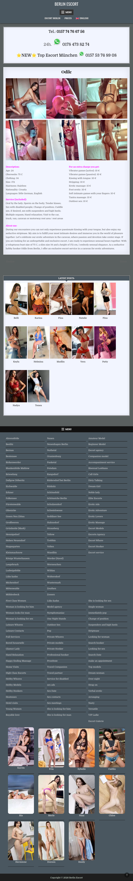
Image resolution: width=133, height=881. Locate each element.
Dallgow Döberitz (15, 480)
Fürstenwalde (13, 504)
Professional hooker (58, 654)
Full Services (13, 637)
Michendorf (12, 582)
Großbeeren (12, 522)
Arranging (93, 697)
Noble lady (94, 492)
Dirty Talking (95, 480)
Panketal (51, 462)
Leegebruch (12, 564)
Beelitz (9, 444)
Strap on (92, 685)
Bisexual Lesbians (98, 468)
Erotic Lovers (95, 516)
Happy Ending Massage (18, 661)
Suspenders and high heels (102, 624)
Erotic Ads (93, 504)
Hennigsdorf (12, 534)
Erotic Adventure (97, 510)
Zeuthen (51, 588)
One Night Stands (56, 618)
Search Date (94, 654)
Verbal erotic (95, 691)
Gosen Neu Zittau (15, 516)
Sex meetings (54, 703)
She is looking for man (59, 715)
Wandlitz (52, 552)
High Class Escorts (16, 673)
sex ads (51, 685)
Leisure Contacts (15, 630)
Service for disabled (58, 679)
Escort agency (96, 450)
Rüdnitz (51, 486)
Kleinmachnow (14, 552)
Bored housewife (15, 643)
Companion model (98, 456)
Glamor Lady (13, 648)
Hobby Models (13, 685)
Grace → (125, 261)
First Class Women (16, 600)
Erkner (9, 492)
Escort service (96, 552)
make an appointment (100, 661)
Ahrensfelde (12, 438)
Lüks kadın (12, 576)
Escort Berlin (52, 18)
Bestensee (11, 456)
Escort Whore (95, 540)
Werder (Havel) (55, 558)
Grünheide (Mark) (15, 528)
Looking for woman (98, 637)
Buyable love (13, 715)
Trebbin (51, 540)
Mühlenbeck (12, 594)
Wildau (51, 570)
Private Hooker (55, 648)
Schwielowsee (55, 510)
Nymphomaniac (56, 613)
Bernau (10, 450)
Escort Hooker (96, 546)
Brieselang (11, 474)
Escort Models (96, 528)
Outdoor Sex (53, 624)
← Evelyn (8, 261)
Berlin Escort (66, 4)
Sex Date (51, 691)
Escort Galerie (96, 721)
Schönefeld (53, 492)
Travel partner (55, 673)
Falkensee (11, 498)
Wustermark (54, 582)
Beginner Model (96, 444)
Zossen (51, 594)
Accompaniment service (101, 462)
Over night (94, 679)
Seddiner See (54, 516)
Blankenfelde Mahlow (17, 468)
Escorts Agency (96, 534)
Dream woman (96, 673)
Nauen (50, 438)
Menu (68, 12)
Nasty (91, 703)
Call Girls (93, 474)
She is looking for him (59, 709)
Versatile (93, 709)
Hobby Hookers (14, 691)
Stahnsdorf (53, 522)
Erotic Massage (96, 522)
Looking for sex (96, 648)
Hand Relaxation (15, 654)
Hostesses (11, 697)
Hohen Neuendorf (15, 540)
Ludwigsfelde (13, 570)
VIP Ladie (93, 715)
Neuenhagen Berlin (57, 444)
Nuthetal (51, 450)
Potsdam (51, 468)
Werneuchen (54, 564)
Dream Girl (94, 486)
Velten (50, 546)
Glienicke (11, 510)
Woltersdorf (53, 576)
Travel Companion (57, 667)
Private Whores (55, 637)
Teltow (50, 534)
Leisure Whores (14, 624)
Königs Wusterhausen (17, 558)
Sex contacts (54, 697)
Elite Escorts (95, 498)
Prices (68, 18)
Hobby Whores (14, 679)
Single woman (96, 606)
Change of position (98, 618)
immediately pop (97, 613)
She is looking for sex (99, 600)
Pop (49, 630)
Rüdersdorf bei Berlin (58, 480)
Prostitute (52, 661)
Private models (55, 643)
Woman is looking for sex (19, 618)
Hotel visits (12, 703)
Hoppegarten (13, 546)
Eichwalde (11, 486)
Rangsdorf (52, 474)
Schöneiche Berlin (57, 498)
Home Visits (12, 667)
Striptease (93, 630)
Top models (94, 667)
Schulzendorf (54, 504)
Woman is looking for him (20, 606)
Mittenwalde (12, 588)
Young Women (13, 709)
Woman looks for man (18, 613)
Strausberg (53, 528)
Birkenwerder (13, 462)
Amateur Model (96, 438)
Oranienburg (54, 456)
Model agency (54, 606)
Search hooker (96, 643)
